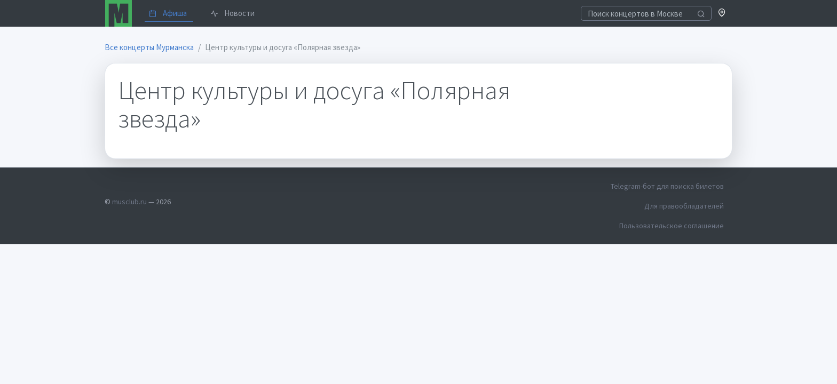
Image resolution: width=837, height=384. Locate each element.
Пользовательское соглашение (671, 225)
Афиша (168, 13)
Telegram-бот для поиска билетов (667, 186)
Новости (232, 13)
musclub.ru (129, 201)
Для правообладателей (684, 206)
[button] (722, 13)
